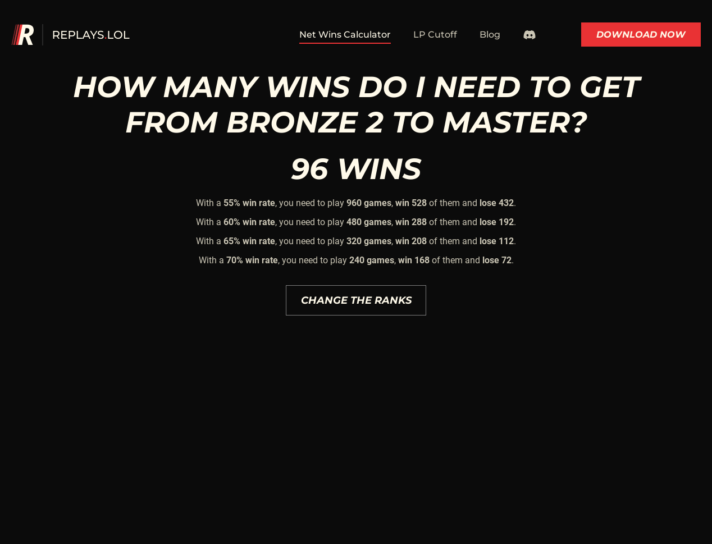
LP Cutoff (435, 34)
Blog (490, 34)
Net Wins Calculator (345, 34)
